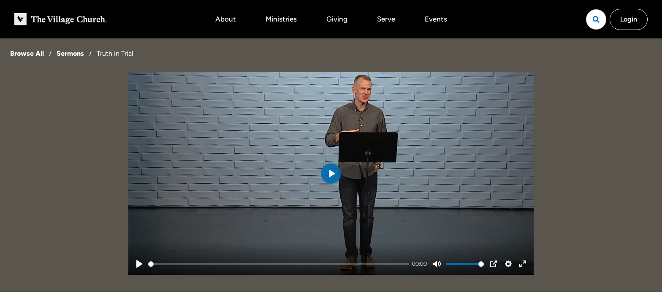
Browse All (27, 53)
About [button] (225, 19)
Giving (336, 19)
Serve (386, 19)
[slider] (278, 264)
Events (436, 19)
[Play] (139, 264)
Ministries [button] (281, 19)
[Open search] (596, 19)
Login (628, 19)
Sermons (70, 53)
